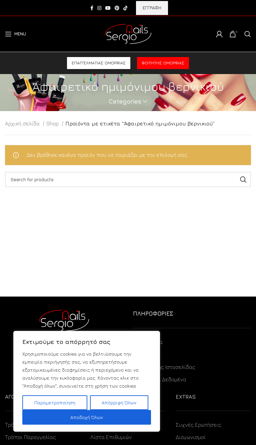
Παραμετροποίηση (54, 402)
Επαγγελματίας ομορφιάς (99, 62)
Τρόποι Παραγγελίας (30, 437)
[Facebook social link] (91, 8)
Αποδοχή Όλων (86, 417)
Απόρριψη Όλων (119, 402)
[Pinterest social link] (117, 8)
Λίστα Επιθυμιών (111, 437)
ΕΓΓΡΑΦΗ (152, 7)
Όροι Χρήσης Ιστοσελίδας (164, 367)
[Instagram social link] (99, 8)
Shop (53, 123)
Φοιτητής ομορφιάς (163, 62)
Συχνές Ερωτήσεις (198, 425)
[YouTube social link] (108, 8)
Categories (125, 101)
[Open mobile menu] (15, 34)
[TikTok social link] (125, 8)
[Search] (247, 34)
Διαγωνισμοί (191, 437)
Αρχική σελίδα (23, 123)
